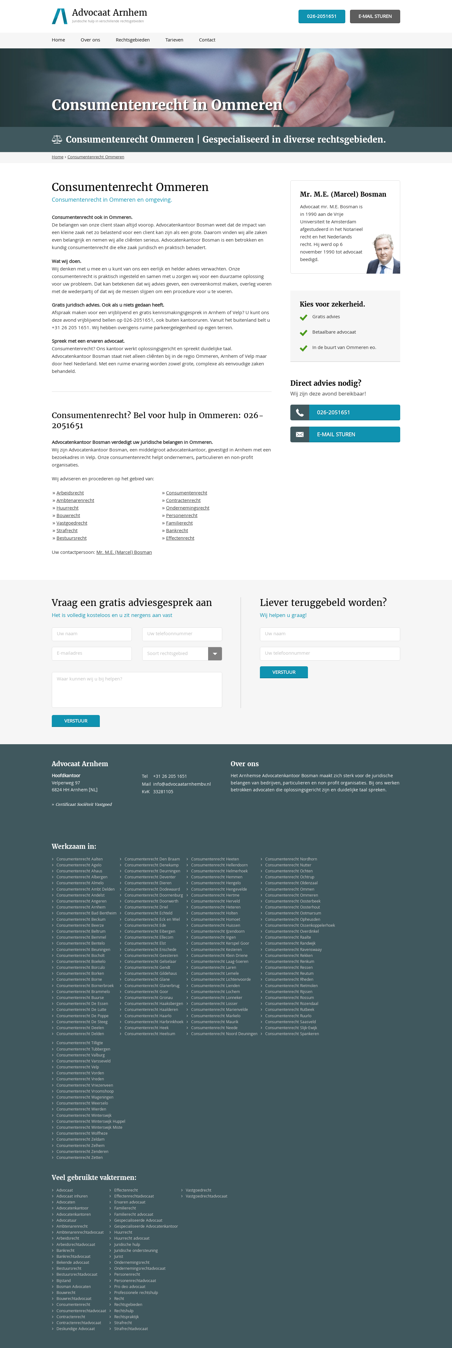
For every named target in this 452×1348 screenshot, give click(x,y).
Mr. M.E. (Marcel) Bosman (124, 553)
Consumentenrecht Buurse (80, 998)
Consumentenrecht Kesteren (216, 950)
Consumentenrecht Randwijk (290, 944)
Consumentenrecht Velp (77, 1067)
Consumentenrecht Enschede (150, 950)
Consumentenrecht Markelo (215, 1016)
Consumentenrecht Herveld (215, 901)
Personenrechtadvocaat (135, 1281)
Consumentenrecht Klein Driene (219, 956)
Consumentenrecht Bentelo (80, 944)
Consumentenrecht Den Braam (152, 859)
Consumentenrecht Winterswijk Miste (89, 1128)
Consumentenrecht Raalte (288, 938)
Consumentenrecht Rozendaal (291, 1004)
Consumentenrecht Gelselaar (150, 962)
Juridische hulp (127, 1245)
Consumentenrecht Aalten (79, 859)
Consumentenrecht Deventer (150, 877)
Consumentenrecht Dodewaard (152, 890)
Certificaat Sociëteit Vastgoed (83, 804)
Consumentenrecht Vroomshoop (85, 1092)
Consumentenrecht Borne (79, 980)
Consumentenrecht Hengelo (216, 883)
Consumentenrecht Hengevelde (219, 890)
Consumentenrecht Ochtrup (289, 877)
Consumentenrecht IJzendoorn (218, 932)
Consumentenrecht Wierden (81, 1109)
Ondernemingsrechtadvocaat (139, 1269)
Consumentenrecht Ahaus (79, 871)
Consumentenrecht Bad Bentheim (86, 913)
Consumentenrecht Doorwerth (151, 901)
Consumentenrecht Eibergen (150, 932)
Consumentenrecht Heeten (215, 859)
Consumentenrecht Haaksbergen (154, 1004)
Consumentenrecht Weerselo (82, 1103)
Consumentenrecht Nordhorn (291, 859)
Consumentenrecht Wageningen (84, 1097)
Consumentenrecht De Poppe (82, 1016)
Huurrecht (67, 509)
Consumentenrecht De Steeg (82, 1022)
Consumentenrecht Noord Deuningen (224, 1034)
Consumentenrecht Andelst (80, 895)
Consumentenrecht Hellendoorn (219, 865)
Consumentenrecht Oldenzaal (291, 883)
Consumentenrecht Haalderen (151, 1010)
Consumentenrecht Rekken (289, 956)
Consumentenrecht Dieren (148, 883)
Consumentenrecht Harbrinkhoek (154, 1022)
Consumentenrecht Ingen (213, 938)
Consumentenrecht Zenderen (82, 1152)
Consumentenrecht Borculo (80, 968)
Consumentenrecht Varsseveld (83, 1061)
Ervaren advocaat (129, 1202)
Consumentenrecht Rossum (289, 998)
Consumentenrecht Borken (80, 974)
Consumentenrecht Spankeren (292, 1034)
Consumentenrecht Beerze (80, 926)
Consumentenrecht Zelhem (80, 1146)
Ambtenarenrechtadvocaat (80, 1233)
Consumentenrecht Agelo (78, 865)
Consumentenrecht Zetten (79, 1158)
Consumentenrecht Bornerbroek (85, 986)
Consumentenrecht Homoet (215, 920)
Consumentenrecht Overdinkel (292, 932)
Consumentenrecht (186, 493)
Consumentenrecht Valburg (80, 1055)
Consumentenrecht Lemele (215, 974)
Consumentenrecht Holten (214, 913)
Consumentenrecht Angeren (81, 901)
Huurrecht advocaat (131, 1239)
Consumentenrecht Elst (145, 944)
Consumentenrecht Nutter (288, 865)
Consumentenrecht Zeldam (80, 1140)
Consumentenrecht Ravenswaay (293, 950)
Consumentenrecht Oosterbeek (292, 901)
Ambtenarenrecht (75, 501)
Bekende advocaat (72, 1263)
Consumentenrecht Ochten (289, 871)
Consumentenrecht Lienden (215, 986)
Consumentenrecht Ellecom (149, 938)
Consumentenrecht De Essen (82, 1004)
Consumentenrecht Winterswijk (83, 1116)
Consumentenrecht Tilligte (79, 1043)
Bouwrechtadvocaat (73, 1299)
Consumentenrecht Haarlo (148, 1016)
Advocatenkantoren (73, 1215)
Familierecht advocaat (133, 1215)
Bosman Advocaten (73, 1287)
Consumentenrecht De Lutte (81, 1010)
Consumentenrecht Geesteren (151, 956)
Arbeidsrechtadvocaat (75, 1245)
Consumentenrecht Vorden (80, 1073)
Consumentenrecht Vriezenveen (84, 1086)
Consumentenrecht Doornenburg (154, 895)
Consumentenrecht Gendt (147, 968)
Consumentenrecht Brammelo (83, 992)
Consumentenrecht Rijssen (288, 992)
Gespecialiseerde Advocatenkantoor (146, 1227)
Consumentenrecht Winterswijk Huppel (90, 1122)
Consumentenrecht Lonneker (216, 998)
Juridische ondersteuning (136, 1251)
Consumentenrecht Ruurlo (288, 1016)
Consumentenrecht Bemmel (81, 938)
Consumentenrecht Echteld (148, 913)
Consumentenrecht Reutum (289, 974)
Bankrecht (177, 531)
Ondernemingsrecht (187, 509)
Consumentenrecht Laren (213, 968)
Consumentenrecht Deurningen (152, 871)
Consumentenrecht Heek (147, 1028)
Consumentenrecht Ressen (289, 968)
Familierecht (179, 524)
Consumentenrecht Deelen (80, 1028)
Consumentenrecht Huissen (215, 926)
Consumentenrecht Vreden (80, 1079)
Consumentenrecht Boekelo (80, 962)
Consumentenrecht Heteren (215, 907)
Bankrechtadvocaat (73, 1257)
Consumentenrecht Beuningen (83, 950)
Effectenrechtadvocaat (134, 1196)
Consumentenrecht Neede (214, 1028)
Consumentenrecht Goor (146, 992)
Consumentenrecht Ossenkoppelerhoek (300, 926)
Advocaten (65, 1202)
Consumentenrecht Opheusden (292, 920)
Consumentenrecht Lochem (215, 992)
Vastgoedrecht (71, 524)
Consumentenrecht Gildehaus (151, 974)
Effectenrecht (180, 539)
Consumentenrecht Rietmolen (291, 986)
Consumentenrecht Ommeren (291, 895)
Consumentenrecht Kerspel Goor (220, 944)
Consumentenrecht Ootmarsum (293, 913)
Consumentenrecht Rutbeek (289, 1010)
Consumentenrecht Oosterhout (292, 907)
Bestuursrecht (71, 539)
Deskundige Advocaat (75, 1329)
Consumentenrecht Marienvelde (219, 1010)
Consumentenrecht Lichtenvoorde (221, 980)
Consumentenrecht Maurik (214, 1022)
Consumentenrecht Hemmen (216, 877)
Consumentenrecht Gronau (149, 998)
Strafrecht (67, 531)
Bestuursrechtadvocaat (76, 1275)
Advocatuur (66, 1221)
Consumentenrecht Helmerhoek (219, 871)
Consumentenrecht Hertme (215, 895)
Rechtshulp (123, 1311)
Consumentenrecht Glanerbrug (152, 986)
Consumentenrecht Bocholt (80, 956)
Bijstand (63, 1281)
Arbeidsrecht (70, 493)
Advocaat (64, 1190)
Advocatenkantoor (72, 1208)
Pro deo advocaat (129, 1287)
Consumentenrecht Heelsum (150, 1034)
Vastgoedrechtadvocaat (206, 1196)
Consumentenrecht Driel (146, 907)
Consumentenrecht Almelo (80, 883)
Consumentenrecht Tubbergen (83, 1049)
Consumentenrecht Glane (147, 980)
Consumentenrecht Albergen (81, 877)
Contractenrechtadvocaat (78, 1323)
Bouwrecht (68, 516)
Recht (119, 1299)
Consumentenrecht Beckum (80, 920)
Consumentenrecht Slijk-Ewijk (291, 1028)
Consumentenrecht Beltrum (80, 932)
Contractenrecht (183, 501)
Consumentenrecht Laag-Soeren (219, 962)
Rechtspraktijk (126, 1317)
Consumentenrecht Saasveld (290, 1022)
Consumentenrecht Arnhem (80, 907)
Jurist (118, 1257)
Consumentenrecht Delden (80, 1034)
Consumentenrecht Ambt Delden (85, 890)
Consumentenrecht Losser (214, 1004)
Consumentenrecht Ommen (289, 890)
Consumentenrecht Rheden (289, 980)
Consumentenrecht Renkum (289, 962)
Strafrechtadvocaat (131, 1329)
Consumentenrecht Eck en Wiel (152, 920)
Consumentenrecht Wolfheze (82, 1134)
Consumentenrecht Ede (145, 926)
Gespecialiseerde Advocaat (138, 1221)
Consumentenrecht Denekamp (152, 865)
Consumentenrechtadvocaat (81, 1311)
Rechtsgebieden (128, 1305)
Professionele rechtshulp (136, 1293)
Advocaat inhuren (72, 1196)
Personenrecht (181, 516)
